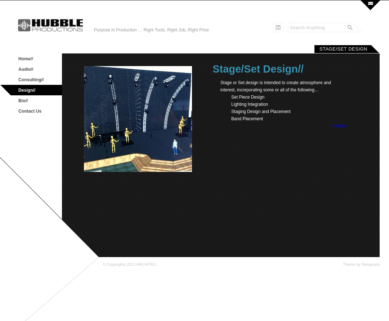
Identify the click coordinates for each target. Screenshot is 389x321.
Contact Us (29, 111)
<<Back (338, 126)
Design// (26, 90)
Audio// (25, 69)
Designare (371, 264)
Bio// (23, 100)
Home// (25, 58)
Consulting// (31, 79)
